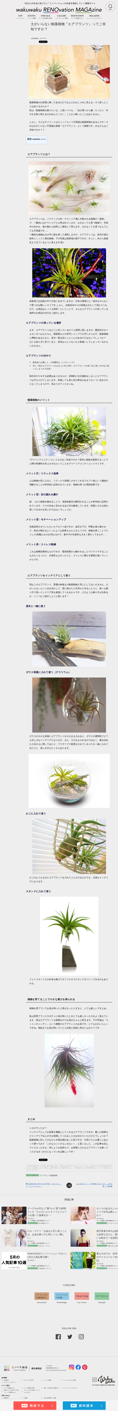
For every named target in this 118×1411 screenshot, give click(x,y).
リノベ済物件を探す (29, 1388)
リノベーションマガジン (70, 1388)
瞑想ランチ (45, 1223)
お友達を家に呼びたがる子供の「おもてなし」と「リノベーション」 (44, 1185)
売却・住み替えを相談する (51, 1388)
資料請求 (6, 1398)
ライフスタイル (32, 1175)
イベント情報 (47, 1380)
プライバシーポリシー (10, 1382)
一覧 (69, 1185)
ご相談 (25, 1398)
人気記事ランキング (45, 1268)
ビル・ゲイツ (46, 1246)
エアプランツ (45, 1175)
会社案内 (6, 1380)
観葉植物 (53, 1175)
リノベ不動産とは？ (9, 1388)
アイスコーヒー (112, 1268)
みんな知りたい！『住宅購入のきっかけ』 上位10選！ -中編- (94, 1185)
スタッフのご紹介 (29, 1380)
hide (43, 139)
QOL (40, 1223)
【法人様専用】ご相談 (50, 1398)
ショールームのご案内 (69, 1380)
